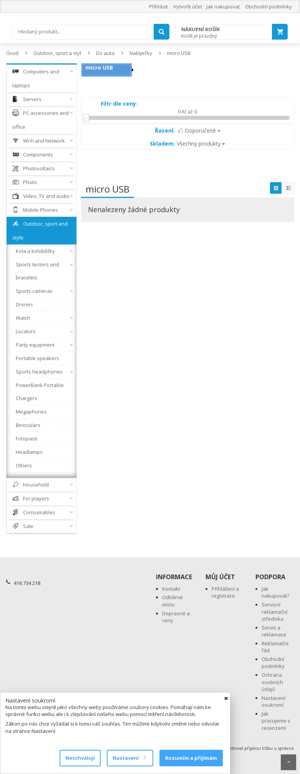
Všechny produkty (187, 143)
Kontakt (171, 588)
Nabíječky (140, 53)
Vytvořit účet (187, 6)
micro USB (179, 53)
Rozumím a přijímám (191, 757)
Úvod (12, 53)
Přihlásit (158, 6)
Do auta (105, 53)
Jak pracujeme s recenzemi (276, 720)
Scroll (288, 762)
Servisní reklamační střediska (274, 611)
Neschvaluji (80, 757)
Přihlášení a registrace (225, 592)
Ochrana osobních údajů (272, 682)
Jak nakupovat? (275, 592)
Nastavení (129, 757)
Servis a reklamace (274, 631)
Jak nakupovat (223, 6)
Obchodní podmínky (268, 6)
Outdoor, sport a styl (57, 53)
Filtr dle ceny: (119, 103)
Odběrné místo (172, 601)
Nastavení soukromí (273, 701)
